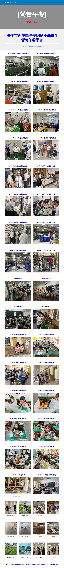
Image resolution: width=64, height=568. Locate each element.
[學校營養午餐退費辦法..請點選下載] (32, 46)
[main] (32, 14)
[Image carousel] (18, 487)
